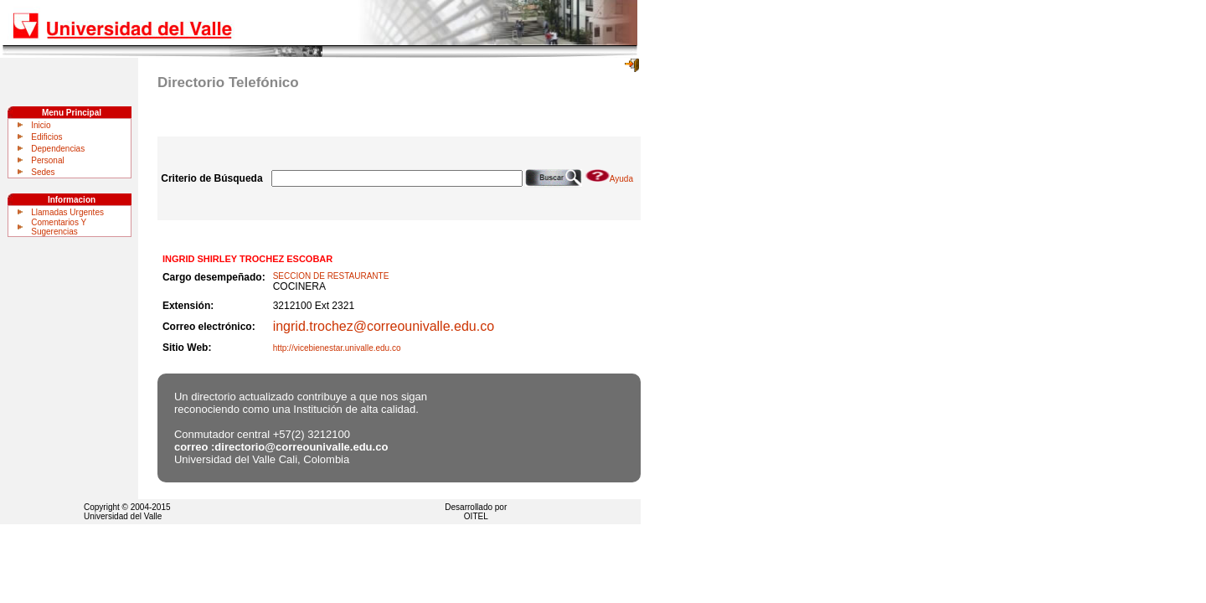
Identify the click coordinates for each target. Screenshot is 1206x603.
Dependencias (58, 148)
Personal (47, 160)
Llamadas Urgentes (67, 212)
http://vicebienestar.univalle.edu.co (337, 348)
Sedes (42, 172)
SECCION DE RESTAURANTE (331, 276)
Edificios (46, 137)
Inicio (40, 125)
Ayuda (609, 178)
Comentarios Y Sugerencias (58, 227)
